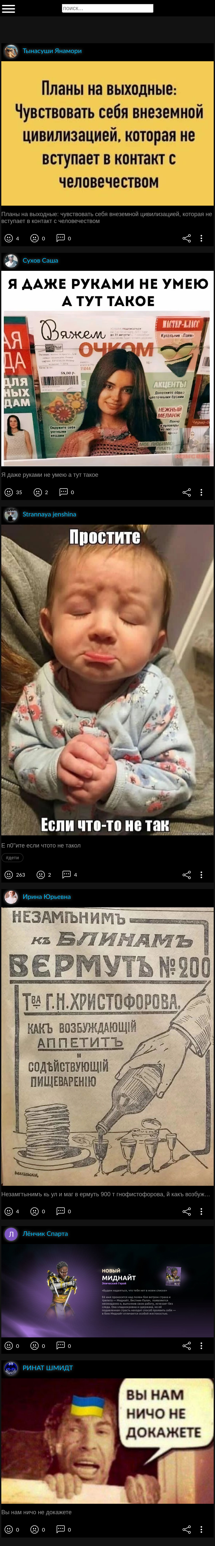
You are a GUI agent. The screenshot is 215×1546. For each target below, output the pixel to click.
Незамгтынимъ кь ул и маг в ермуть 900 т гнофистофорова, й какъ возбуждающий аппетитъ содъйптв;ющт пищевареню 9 (107, 1194)
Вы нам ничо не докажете (36, 1512)
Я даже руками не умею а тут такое (50, 475)
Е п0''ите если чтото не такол (41, 845)
